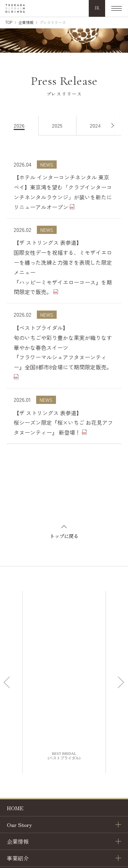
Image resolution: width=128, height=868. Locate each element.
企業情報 (25, 22)
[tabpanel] (64, 289)
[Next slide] (120, 682)
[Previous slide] (8, 682)
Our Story (19, 824)
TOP (8, 22)
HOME (15, 808)
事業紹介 (18, 858)
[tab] (23, 125)
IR (97, 8)
